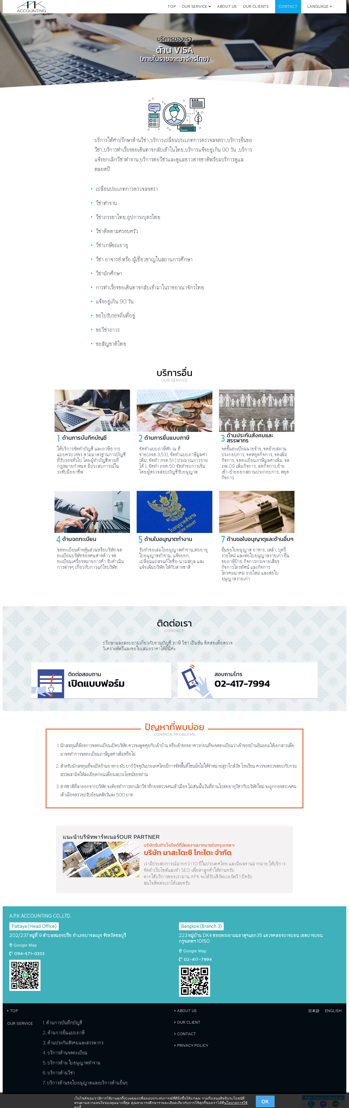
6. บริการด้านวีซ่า (59, 1072)
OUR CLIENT (189, 1022)
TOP (172, 6)
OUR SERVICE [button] (196, 6)
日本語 (313, 1011)
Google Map (25, 945)
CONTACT (288, 6)
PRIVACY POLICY (193, 1045)
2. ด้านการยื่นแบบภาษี (64, 1032)
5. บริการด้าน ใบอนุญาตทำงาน (71, 1062)
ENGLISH (333, 1011)
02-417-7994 (198, 959)
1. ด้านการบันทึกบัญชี (63, 1022)
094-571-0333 (29, 953)
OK (265, 1101)
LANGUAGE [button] (319, 6)
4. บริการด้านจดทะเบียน (65, 1052)
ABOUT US (227, 6)
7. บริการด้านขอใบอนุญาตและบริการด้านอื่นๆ (85, 1083)
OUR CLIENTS (256, 6)
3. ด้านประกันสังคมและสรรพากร (73, 1042)
